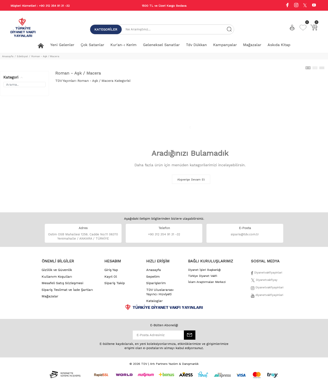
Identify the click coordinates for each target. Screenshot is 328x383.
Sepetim (153, 279)
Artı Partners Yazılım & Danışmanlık (174, 366)
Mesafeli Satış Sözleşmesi (62, 285)
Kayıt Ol (110, 279)
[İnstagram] (267, 291)
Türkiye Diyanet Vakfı (202, 278)
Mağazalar (50, 298)
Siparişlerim (156, 285)
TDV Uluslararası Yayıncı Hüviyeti (160, 294)
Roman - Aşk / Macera (45, 56)
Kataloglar (154, 303)
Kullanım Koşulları (57, 279)
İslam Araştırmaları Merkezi (207, 284)
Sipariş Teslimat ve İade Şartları (67, 292)
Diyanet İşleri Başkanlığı (204, 272)
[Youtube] (314, 5)
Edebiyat (22, 56)
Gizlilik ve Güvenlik (57, 272)
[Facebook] (266, 276)
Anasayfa (7, 56)
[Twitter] (264, 283)
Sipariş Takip (114, 285)
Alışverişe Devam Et (191, 181)
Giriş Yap (111, 272)
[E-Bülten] (189, 337)
